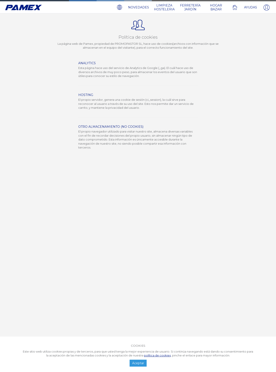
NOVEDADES (138, 7)
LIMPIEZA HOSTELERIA (164, 7)
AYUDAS (250, 7)
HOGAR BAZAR (216, 7)
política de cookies (157, 355)
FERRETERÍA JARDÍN (190, 7)
